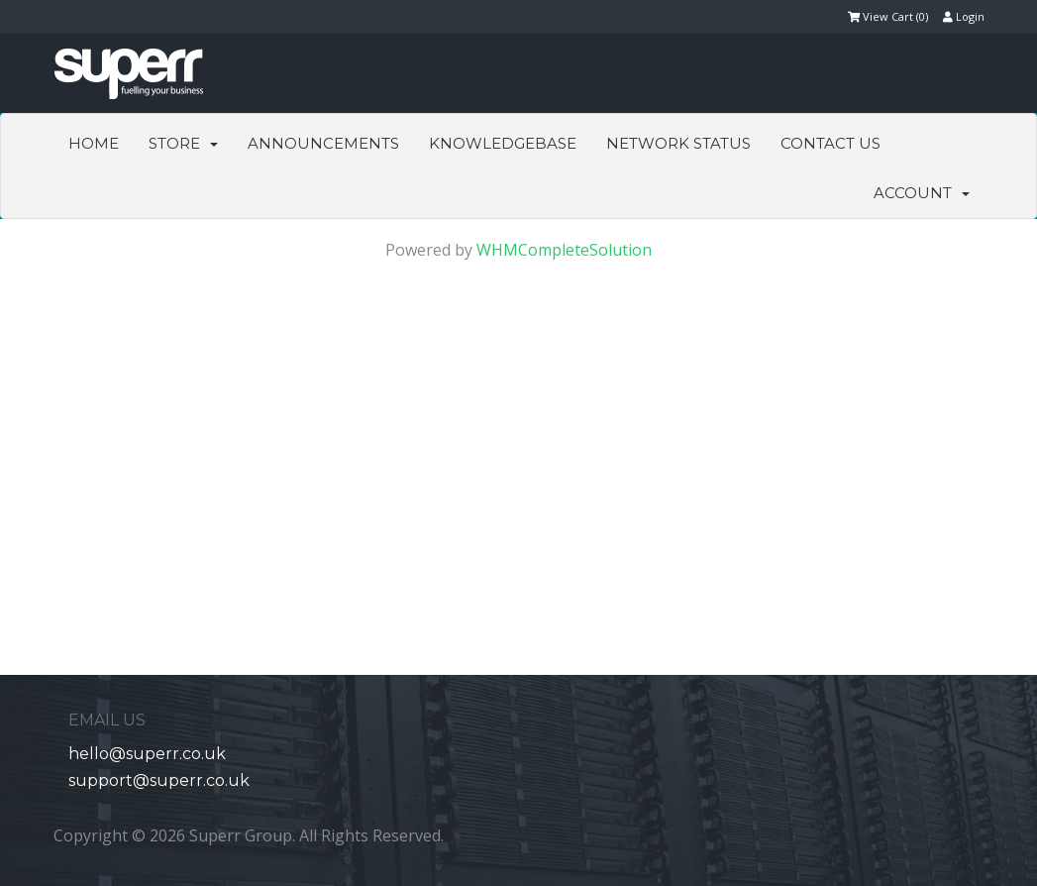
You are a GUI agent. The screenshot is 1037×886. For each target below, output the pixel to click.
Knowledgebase (502, 143)
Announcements (323, 143)
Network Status (678, 143)
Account (922, 192)
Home (93, 143)
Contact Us (830, 143)
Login (964, 16)
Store (183, 143)
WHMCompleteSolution (564, 250)
